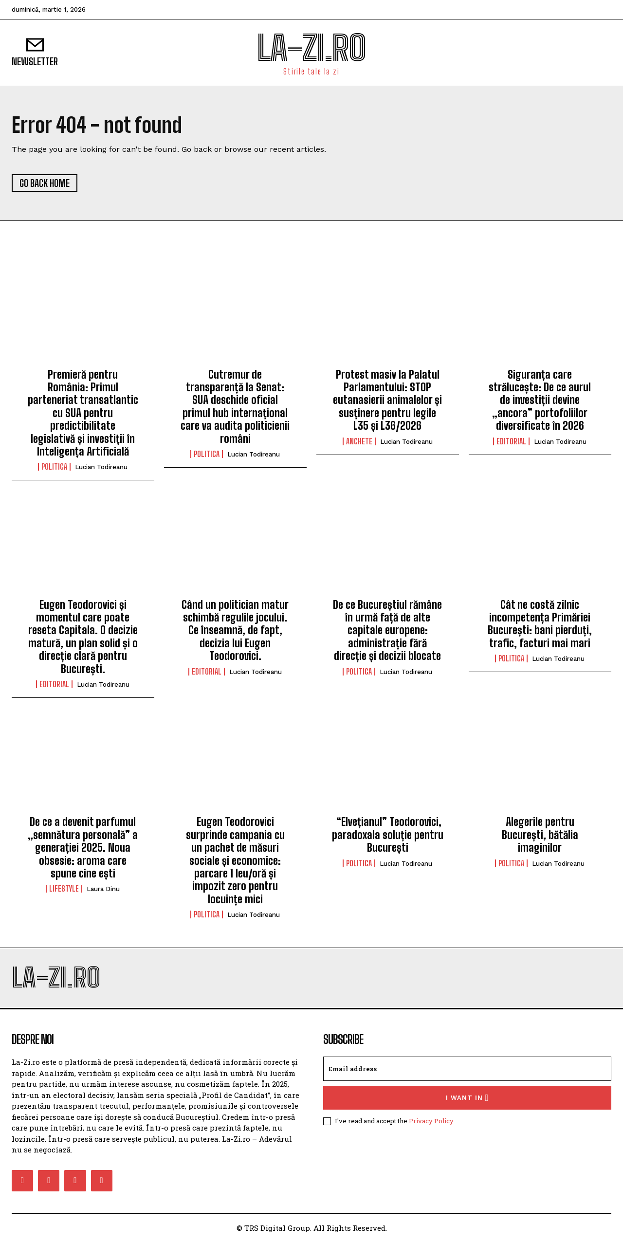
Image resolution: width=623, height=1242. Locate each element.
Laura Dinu (103, 889)
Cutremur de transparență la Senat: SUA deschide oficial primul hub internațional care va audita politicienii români (235, 406)
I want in (467, 1097)
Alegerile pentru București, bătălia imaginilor (540, 834)
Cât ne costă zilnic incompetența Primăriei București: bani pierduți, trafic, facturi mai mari (540, 624)
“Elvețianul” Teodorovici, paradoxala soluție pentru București (387, 834)
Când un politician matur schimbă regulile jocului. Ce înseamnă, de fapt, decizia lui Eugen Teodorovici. (235, 630)
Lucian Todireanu (101, 467)
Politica (54, 467)
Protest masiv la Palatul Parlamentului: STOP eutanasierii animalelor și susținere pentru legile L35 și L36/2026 (387, 400)
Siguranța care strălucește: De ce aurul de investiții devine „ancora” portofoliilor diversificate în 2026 (540, 400)
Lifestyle (64, 889)
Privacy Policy (431, 1120)
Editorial (511, 441)
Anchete (359, 441)
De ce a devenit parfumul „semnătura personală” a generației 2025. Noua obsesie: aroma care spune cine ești (83, 847)
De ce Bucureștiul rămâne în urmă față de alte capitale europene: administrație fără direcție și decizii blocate (387, 630)
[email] (467, 1069)
